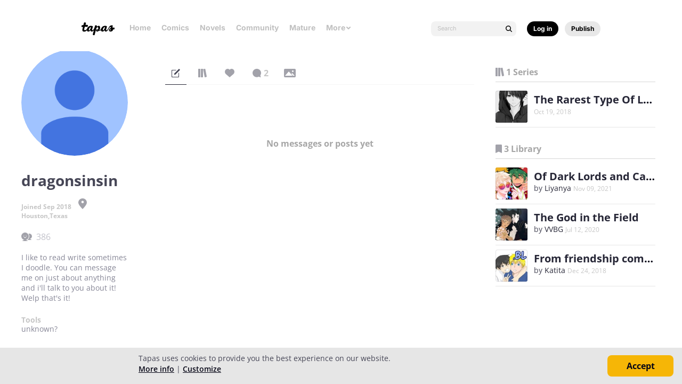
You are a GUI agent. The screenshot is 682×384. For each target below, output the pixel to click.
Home (140, 27)
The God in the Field (586, 217)
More (339, 27)
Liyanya (558, 188)
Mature (302, 27)
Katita (555, 270)
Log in (542, 29)
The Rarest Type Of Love (598, 99)
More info (156, 369)
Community (257, 27)
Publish (582, 29)
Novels (212, 27)
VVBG (554, 229)
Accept (641, 366)
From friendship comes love (607, 258)
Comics (175, 27)
